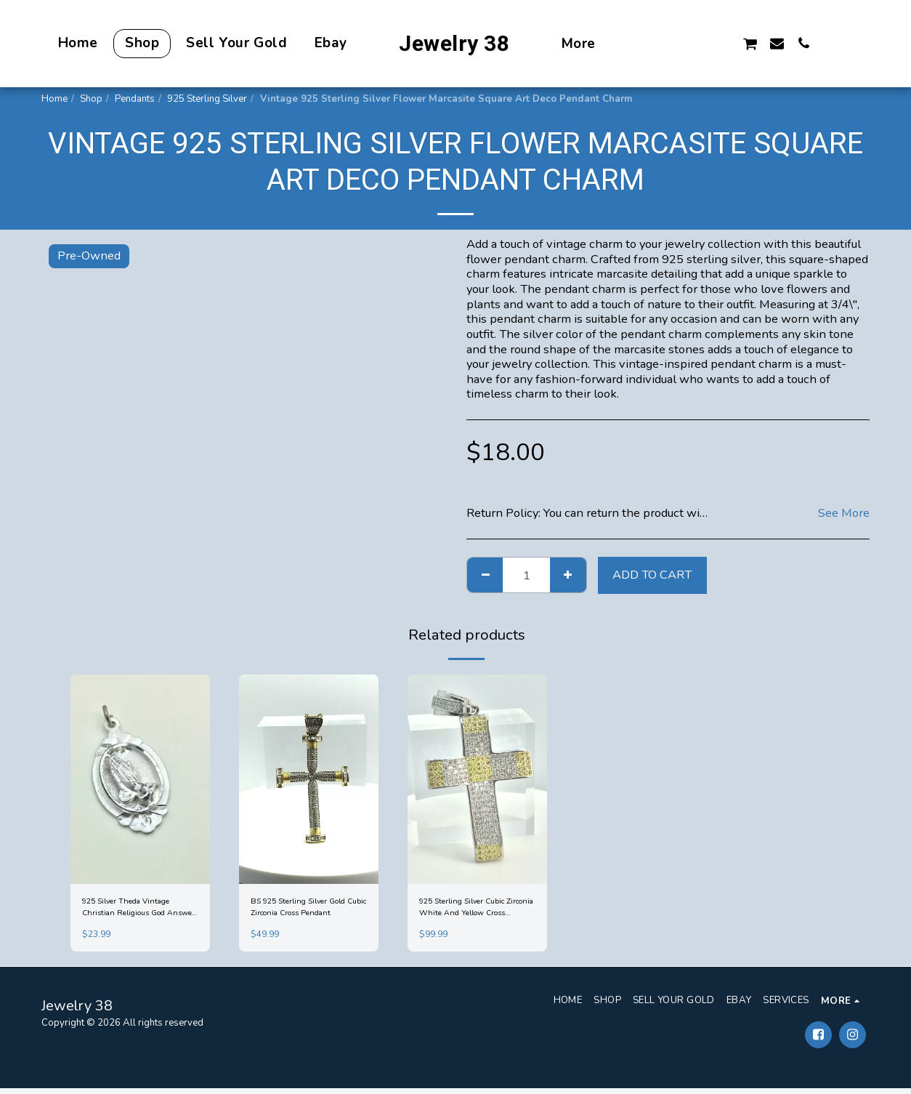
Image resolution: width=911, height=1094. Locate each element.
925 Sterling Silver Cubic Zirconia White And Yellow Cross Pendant (476, 910)
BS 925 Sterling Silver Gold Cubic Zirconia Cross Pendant (307, 910)
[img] (140, 779)
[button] (668, 43)
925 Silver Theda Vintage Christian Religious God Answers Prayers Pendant (138, 910)
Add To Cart (652, 574)
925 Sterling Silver (207, 98)
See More (844, 513)
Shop (91, 98)
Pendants (135, 98)
